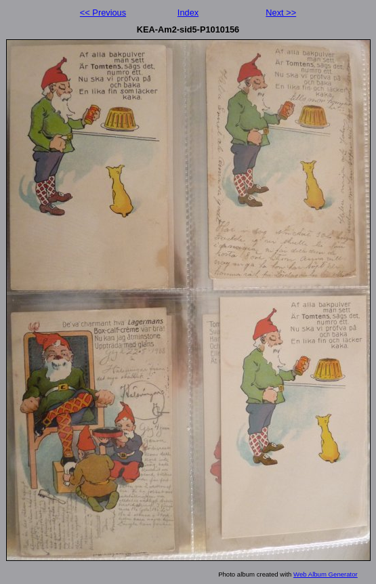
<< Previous (103, 12)
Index (188, 12)
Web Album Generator (325, 574)
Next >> (281, 12)
